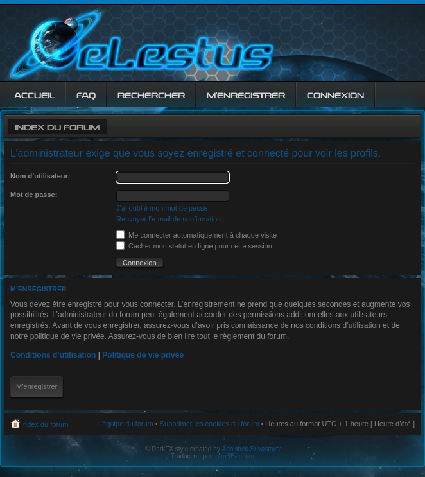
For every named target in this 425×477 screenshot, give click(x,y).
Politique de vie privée (143, 355)
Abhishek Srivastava (251, 449)
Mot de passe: (33, 194)
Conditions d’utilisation (53, 355)
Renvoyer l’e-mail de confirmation (168, 219)
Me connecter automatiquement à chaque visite (196, 235)
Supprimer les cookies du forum (209, 424)
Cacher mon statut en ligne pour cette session (194, 246)
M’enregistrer (36, 386)
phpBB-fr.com (235, 456)
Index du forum (57, 126)
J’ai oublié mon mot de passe (161, 208)
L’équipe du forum (125, 424)
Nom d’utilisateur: (40, 176)
